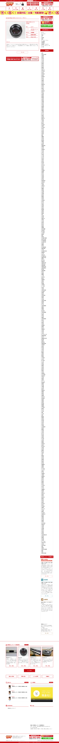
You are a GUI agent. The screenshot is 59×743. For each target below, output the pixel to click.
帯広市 (43, 92)
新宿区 (43, 417)
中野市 (43, 309)
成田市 (43, 206)
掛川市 (43, 460)
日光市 (43, 359)
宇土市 (43, 153)
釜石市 (43, 183)
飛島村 (43, 391)
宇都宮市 (43, 344)
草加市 (43, 85)
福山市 (43, 64)
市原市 (43, 217)
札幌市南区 (43, 270)
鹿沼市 (43, 356)
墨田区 (43, 429)
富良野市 (43, 76)
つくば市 (43, 286)
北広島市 (43, 506)
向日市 (43, 187)
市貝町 (43, 385)
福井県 (43, 490)
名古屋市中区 (44, 256)
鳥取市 (43, 109)
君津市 (43, 222)
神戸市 (43, 223)
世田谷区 (43, 443)
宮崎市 (43, 210)
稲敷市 (43, 317)
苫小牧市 (43, 512)
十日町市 (43, 232)
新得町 (43, 97)
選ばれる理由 (29, 9)
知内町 (43, 131)
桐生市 (43, 320)
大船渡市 (43, 170)
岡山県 (43, 269)
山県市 (43, 152)
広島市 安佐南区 (44, 549)
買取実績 (22, 9)
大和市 (43, 372)
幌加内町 (43, 84)
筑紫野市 (43, 279)
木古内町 (43, 127)
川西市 (43, 205)
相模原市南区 (44, 343)
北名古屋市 (43, 374)
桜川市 (43, 327)
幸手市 (43, 128)
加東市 (43, 399)
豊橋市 (43, 274)
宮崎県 (43, 171)
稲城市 (43, 520)
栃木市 (43, 351)
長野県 (43, 292)
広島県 (43, 540)
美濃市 (43, 141)
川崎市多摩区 (44, 312)
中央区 (43, 411)
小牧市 (43, 330)
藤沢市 (43, 355)
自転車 (43, 37)
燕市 (42, 235)
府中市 (43, 480)
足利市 (43, 347)
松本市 (43, 486)
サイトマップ (22, 740)
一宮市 (43, 275)
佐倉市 (43, 208)
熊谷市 (43, 57)
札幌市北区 (43, 264)
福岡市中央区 (44, 257)
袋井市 (43, 467)
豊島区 (43, 450)
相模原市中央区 (44, 338)
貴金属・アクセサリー (45, 44)
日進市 (43, 364)
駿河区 (43, 416)
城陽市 (43, 188)
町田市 (43, 484)
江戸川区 (43, 468)
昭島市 (43, 481)
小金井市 (43, 485)
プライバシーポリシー (16, 740)
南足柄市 (43, 382)
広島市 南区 (43, 545)
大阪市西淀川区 (44, 534)
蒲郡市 (43, 307)
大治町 (43, 387)
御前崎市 (43, 476)
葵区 (42, 412)
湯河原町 (43, 398)
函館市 (43, 110)
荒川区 (43, 458)
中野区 (43, 447)
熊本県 (43, 140)
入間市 (43, 93)
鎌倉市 (43, 352)
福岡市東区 (43, 248)
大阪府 (43, 525)
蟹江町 (43, 389)
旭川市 (43, 68)
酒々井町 (43, 260)
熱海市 (43, 441)
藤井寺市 (43, 118)
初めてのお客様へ (16, 9)
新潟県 (43, 209)
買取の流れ (49, 9)
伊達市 (43, 137)
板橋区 (43, 459)
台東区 (43, 425)
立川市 (43, 472)
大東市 (43, 98)
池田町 (43, 189)
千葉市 (43, 192)
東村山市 (43, 493)
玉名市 (43, 148)
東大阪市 (43, 124)
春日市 (43, 282)
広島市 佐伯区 (44, 54)
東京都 (43, 403)
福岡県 (43, 227)
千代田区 (43, 407)
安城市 (43, 296)
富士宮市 (43, 446)
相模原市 (43, 329)
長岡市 (43, 219)
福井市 (43, 494)
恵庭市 (43, 516)
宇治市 (43, 179)
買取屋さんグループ (11, 708)
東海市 (43, 346)
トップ (9, 9)
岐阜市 (43, 123)
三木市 (43, 253)
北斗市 (43, 114)
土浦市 (43, 299)
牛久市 (43, 304)
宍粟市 (43, 394)
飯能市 (43, 67)
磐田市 (43, 455)
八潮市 (43, 105)
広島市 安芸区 (44, 553)
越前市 (43, 511)
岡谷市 (43, 495)
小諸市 (43, 333)
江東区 (43, 430)
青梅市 (43, 477)
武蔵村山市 (43, 514)
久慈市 (43, 175)
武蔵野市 (43, 473)
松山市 (43, 409)
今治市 (43, 413)
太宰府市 (43, 291)
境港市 (43, 126)
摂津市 (43, 107)
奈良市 (43, 424)
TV (42, 36)
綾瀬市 (43, 383)
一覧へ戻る (22, 52)
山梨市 (43, 532)
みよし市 (43, 381)
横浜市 (43, 258)
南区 (42, 550)
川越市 (43, 55)
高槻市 (43, 80)
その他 (43, 46)
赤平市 (43, 81)
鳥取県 (43, 106)
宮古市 (43, 166)
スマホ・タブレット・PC (46, 45)
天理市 (43, 432)
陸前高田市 (43, 180)
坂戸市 (43, 122)
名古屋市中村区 (44, 251)
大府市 (43, 348)
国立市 (43, 499)
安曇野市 (43, 489)
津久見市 (43, 165)
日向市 (43, 174)
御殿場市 (43, 464)
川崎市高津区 (44, 305)
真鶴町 (43, 395)
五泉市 (43, 243)
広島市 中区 (43, 542)
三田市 (43, 249)
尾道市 (43, 63)
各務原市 (43, 149)
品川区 (43, 434)
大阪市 (43, 527)
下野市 (43, 377)
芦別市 (43, 79)
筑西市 (43, 322)
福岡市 (43, 244)
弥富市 (43, 378)
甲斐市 (43, 536)
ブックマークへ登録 (30, 0)
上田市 (43, 321)
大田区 (43, 439)
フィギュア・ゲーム (45, 40)
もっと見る (29, 670)
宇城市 (43, 154)
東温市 (43, 442)
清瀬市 (43, 507)
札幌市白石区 (44, 266)
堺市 (42, 53)
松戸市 (43, 202)
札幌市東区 (43, 265)
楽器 (42, 35)
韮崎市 (43, 537)
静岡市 (43, 408)
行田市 (43, 62)
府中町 (43, 83)
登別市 (43, 133)
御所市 (43, 445)
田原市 (43, 368)
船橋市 (43, 196)
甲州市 (43, 533)
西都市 (43, 213)
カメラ (43, 32)
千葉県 (43, 191)
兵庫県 (43, 193)
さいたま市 (43, 541)
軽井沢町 (43, 342)
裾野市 (43, 471)
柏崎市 (43, 226)
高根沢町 (43, 390)
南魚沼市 (43, 261)
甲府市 (43, 529)
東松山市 (43, 70)
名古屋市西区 (44, 247)
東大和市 (43, 503)
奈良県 (43, 420)
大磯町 (43, 386)
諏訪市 (43, 498)
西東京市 (43, 524)
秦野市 (43, 365)
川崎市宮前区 (44, 318)
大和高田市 (43, 426)
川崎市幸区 (43, 295)
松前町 (43, 456)
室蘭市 (43, 136)
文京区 (43, 421)
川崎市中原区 (44, 300)
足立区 (43, 463)
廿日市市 (43, 71)
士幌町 (43, 101)
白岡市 (43, 139)
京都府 (43, 176)
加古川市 (43, 396)
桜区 (42, 546)
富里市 (43, 236)
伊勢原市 (43, 373)
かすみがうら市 (44, 334)
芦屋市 (43, 197)
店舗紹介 (47, 676)
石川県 (43, 438)
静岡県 (43, 404)
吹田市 (43, 75)
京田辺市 (43, 182)
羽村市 (43, 521)
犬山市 (43, 313)
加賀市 (43, 452)
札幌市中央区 (44, 262)
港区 (42, 415)
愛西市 (43, 370)
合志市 (43, 158)
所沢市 (43, 66)
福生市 (43, 502)
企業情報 (35, 0)
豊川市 (43, 278)
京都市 (43, 178)
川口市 (43, 59)
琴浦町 (43, 146)
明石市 (43, 245)
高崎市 (43, 314)
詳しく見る (46, 576)
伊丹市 (43, 201)
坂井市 (43, 515)
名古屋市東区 (44, 240)
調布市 (43, 482)
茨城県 (43, 283)
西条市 (43, 428)
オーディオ (43, 33)
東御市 (43, 326)
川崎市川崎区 (44, 290)
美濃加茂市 (43, 145)
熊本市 (43, 144)
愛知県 (43, 234)
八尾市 (43, 89)
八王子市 (43, 469)
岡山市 (43, 271)
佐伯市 (43, 167)
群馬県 (43, 301)
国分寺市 (43, 497)
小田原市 (43, 357)
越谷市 (43, 88)
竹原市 (43, 58)
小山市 (43, 361)
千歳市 (43, 510)
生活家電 (43, 41)
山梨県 (43, 528)
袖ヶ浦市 (43, 231)
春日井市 (43, 277)
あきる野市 (43, 523)
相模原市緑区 (44, 335)
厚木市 (43, 369)
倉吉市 (43, 119)
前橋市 (43, 308)
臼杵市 (43, 163)
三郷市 (43, 111)
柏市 (42, 214)
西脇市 (43, 400)
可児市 (43, 150)
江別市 (43, 519)
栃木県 (43, 339)
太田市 (43, 331)
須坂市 (43, 303)
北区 (42, 454)
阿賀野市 (43, 252)
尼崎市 (43, 204)
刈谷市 (43, 287)
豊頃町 (43, 96)
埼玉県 (43, 538)
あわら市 (43, 508)
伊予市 (43, 433)
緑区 (42, 551)
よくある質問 (43, 9)
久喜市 (43, 102)
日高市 (43, 132)
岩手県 (43, 162)
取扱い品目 (36, 9)
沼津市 (43, 437)
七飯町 (43, 120)
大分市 (43, 157)
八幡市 (43, 184)
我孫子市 (43, 218)
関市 (42, 135)
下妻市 (43, 288)
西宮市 (43, 195)
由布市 (43, 161)
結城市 (43, 402)
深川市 (43, 72)
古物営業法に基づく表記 (9, 740)
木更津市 (43, 200)
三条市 (43, 221)
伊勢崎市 (43, 325)
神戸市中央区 (44, 239)
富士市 (43, 451)
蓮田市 (43, 115)
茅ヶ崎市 (43, 360)
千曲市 (43, 316)
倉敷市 (43, 273)
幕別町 (43, 94)
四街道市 (43, 230)
